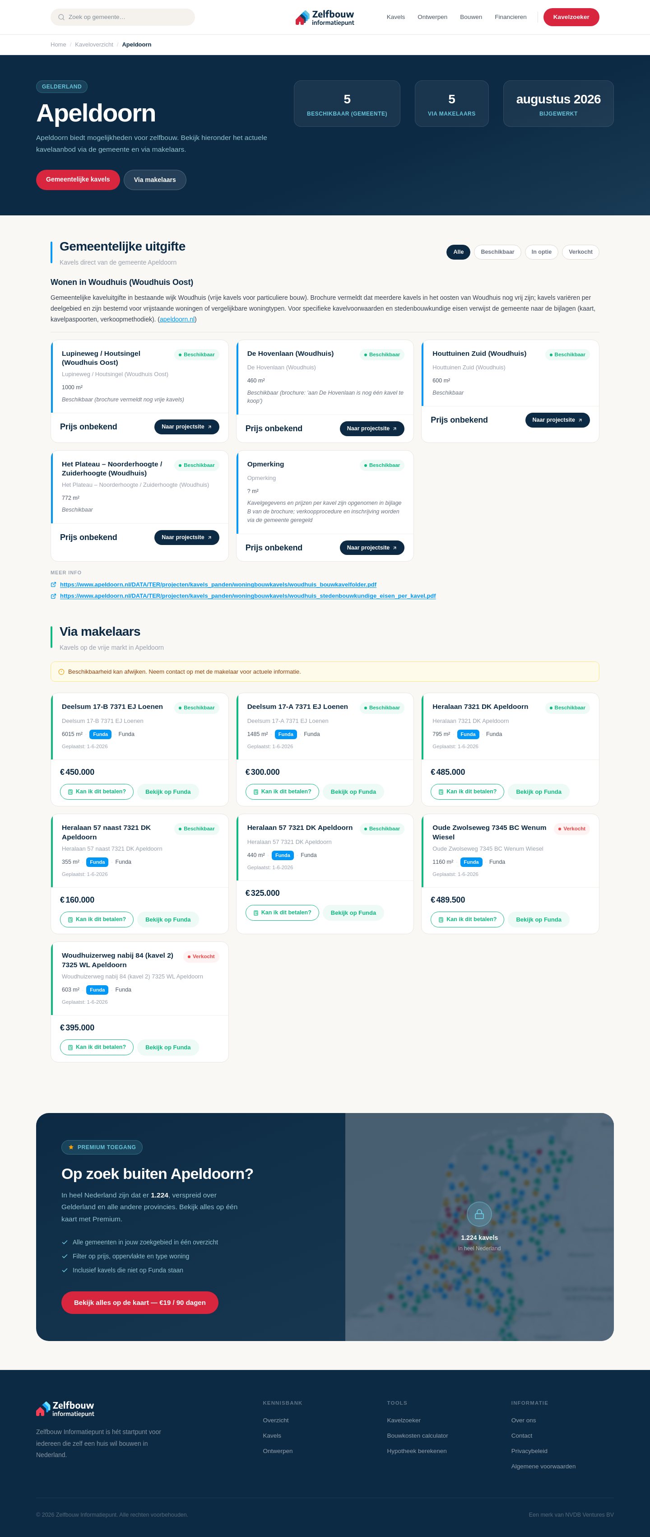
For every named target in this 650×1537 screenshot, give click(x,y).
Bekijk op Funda (167, 791)
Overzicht (275, 1420)
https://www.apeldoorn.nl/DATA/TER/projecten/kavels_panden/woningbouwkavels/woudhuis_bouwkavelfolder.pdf (218, 584)
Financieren (511, 17)
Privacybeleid (529, 1451)
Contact (522, 1435)
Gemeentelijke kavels (78, 179)
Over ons (523, 1420)
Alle (458, 252)
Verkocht (581, 252)
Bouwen (471, 17)
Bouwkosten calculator (417, 1435)
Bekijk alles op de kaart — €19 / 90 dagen (140, 1302)
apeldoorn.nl (177, 319)
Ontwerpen (432, 17)
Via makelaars (155, 179)
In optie (542, 252)
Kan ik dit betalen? (97, 791)
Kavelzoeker (571, 17)
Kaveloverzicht (94, 44)
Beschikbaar (497, 252)
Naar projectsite (187, 427)
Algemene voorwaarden (543, 1466)
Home (58, 44)
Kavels (396, 17)
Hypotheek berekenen (417, 1451)
